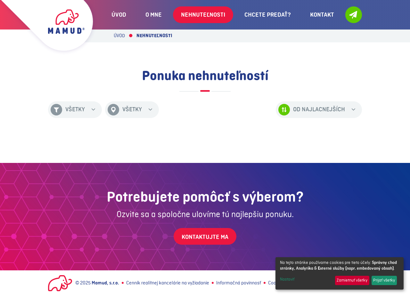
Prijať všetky (384, 280)
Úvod (119, 35)
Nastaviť (287, 279)
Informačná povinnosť (238, 283)
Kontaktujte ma (205, 237)
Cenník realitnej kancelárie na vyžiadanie (167, 283)
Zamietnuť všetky (352, 280)
